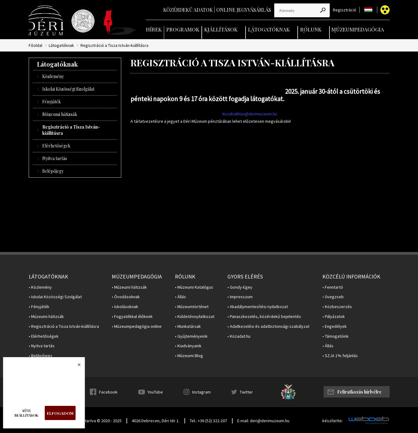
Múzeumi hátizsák (59, 114)
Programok (182, 29)
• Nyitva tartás (42, 345)
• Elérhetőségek (44, 336)
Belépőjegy (53, 171)
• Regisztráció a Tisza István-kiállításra (64, 326)
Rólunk (310, 29)
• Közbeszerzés (337, 306)
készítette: (332, 420)
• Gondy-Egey (239, 287)
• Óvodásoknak (126, 296)
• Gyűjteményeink (191, 336)
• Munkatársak (188, 326)
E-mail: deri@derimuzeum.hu (263, 420)
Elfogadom (60, 413)
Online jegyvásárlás (243, 10)
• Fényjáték (39, 306)
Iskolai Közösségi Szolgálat (68, 89)
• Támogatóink (335, 336)
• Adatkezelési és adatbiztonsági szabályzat (268, 326)
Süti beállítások (26, 413)
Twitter (246, 392)
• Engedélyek (334, 326)
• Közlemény (40, 287)
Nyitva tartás (54, 158)
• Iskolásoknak (125, 306)
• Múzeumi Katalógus (194, 287)
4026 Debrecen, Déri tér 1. (156, 420)
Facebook (108, 392)
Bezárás (75, 366)
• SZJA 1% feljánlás (340, 355)
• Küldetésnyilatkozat (194, 316)
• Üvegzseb (333, 296)
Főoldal (35, 45)
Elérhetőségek (56, 146)
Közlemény (53, 76)
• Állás (180, 296)
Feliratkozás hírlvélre (359, 392)
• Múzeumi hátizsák (46, 316)
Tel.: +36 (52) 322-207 (208, 420)
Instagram (201, 392)
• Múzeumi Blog (189, 355)
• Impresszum (240, 296)
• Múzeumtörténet (192, 306)
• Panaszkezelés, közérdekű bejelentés (264, 316)
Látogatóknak (269, 29)
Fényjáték (51, 102)
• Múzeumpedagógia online (137, 326)
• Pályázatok (333, 316)
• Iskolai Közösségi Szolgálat (55, 296)
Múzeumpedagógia (357, 29)
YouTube (155, 392)
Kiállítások (221, 29)
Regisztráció (344, 10)
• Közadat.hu (238, 336)
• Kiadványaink (188, 345)
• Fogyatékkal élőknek (132, 316)
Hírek (154, 29)
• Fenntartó (332, 287)
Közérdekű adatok (188, 10)
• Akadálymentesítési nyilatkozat (257, 306)
